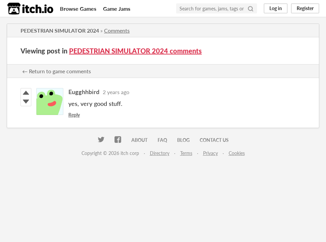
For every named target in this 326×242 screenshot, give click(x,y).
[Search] (250, 8)
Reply (74, 115)
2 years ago (116, 92)
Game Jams (116, 8)
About (139, 140)
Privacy (210, 153)
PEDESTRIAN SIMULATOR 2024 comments (135, 51)
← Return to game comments (56, 71)
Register (305, 8)
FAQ (162, 140)
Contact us (214, 140)
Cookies (237, 153)
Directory (159, 153)
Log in (275, 8)
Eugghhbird (83, 91)
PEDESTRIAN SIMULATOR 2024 (60, 30)
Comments (117, 30)
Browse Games (78, 8)
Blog (183, 140)
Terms (186, 153)
